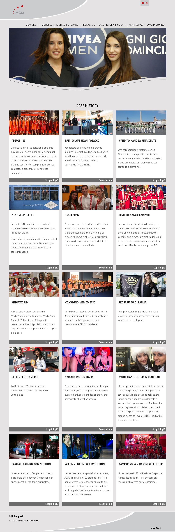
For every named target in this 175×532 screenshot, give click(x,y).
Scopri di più (51, 180)
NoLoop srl (17, 516)
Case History (106, 25)
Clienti (121, 25)
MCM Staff (31, 25)
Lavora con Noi (156, 25)
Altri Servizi (136, 25)
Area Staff (155, 528)
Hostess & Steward (66, 25)
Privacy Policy (31, 520)
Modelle (46, 25)
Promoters (88, 25)
